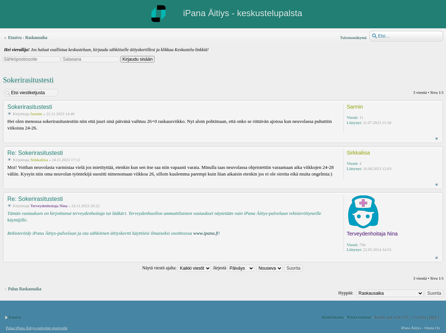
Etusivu (15, 37)
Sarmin (36, 113)
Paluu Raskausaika (24, 288)
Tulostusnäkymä (353, 37)
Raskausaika (36, 37)
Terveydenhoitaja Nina (49, 205)
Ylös (437, 139)
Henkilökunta (333, 317)
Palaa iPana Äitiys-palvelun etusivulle (37, 328)
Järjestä (233, 267)
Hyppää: (345, 292)
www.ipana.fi (205, 233)
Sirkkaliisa (39, 159)
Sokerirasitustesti (28, 80)
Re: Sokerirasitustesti (35, 153)
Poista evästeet (359, 317)
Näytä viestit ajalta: (176, 267)
